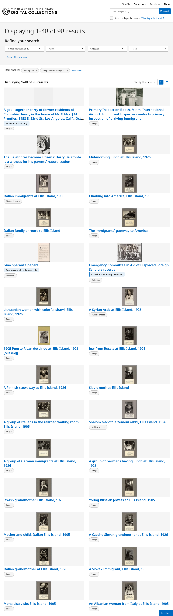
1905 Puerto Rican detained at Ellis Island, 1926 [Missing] (22, 246)
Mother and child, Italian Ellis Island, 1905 (107, 327)
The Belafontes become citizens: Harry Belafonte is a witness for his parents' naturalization (107, 118)
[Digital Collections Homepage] (29, 11)
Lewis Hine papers (18, 493)
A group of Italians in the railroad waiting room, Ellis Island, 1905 (22, 288)
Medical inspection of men (149, 537)
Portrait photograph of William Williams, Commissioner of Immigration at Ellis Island (64, 502)
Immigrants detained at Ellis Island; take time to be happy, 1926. (22, 455)
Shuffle (126, 4)
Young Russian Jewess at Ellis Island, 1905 (63, 327)
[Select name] (65, 49)
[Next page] (164, 604)
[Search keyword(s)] (133, 11)
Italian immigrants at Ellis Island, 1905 (20, 159)
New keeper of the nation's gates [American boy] (61, 581)
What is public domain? (152, 18)
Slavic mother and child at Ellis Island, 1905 (64, 411)
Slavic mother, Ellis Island (146, 244)
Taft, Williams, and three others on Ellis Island (19, 539)
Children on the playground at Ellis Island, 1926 (146, 413)
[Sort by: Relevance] (145, 82)
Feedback (166, 613)
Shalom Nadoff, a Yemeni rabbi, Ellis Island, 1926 (60, 288)
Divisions (155, 4)
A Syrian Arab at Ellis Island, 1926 (148, 196)
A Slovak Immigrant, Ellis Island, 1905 (62, 369)
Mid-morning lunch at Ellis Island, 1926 (149, 111)
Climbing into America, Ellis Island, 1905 (64, 159)
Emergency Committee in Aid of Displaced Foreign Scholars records (64, 201)
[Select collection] (107, 49)
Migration (139, 577)
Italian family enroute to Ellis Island (106, 159)
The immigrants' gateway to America (147, 159)
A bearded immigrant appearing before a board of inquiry (106, 497)
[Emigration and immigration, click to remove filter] (55, 70)
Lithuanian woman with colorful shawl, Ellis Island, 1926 (108, 198)
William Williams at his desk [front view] (64, 537)
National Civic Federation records (19, 411)
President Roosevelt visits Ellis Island (19, 579)
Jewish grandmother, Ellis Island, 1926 (20, 327)
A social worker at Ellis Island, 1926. (107, 453)
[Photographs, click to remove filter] (30, 70)
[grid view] (161, 82)
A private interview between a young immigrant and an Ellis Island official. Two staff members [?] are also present (107, 546)
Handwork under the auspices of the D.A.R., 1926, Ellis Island (63, 455)
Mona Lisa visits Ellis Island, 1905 (105, 369)
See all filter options (17, 57)
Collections (140, 4)
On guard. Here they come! (105, 579)
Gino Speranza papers (21, 194)
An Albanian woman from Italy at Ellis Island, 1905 (148, 372)
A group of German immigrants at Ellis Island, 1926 (104, 288)
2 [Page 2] (152, 604)
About (167, 4)
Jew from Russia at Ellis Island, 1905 (64, 244)
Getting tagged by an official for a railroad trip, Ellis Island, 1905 (106, 413)
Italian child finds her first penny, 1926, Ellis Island (149, 455)
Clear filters (77, 70)
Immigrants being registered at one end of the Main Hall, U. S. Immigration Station (149, 500)
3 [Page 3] (157, 604)
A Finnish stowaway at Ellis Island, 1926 (106, 244)
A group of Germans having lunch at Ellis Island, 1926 (148, 288)
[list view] (166, 82)
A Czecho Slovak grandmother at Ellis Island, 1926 (148, 330)
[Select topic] (24, 49)
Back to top (11, 604)
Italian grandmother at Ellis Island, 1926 (22, 369)
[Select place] (148, 49)
